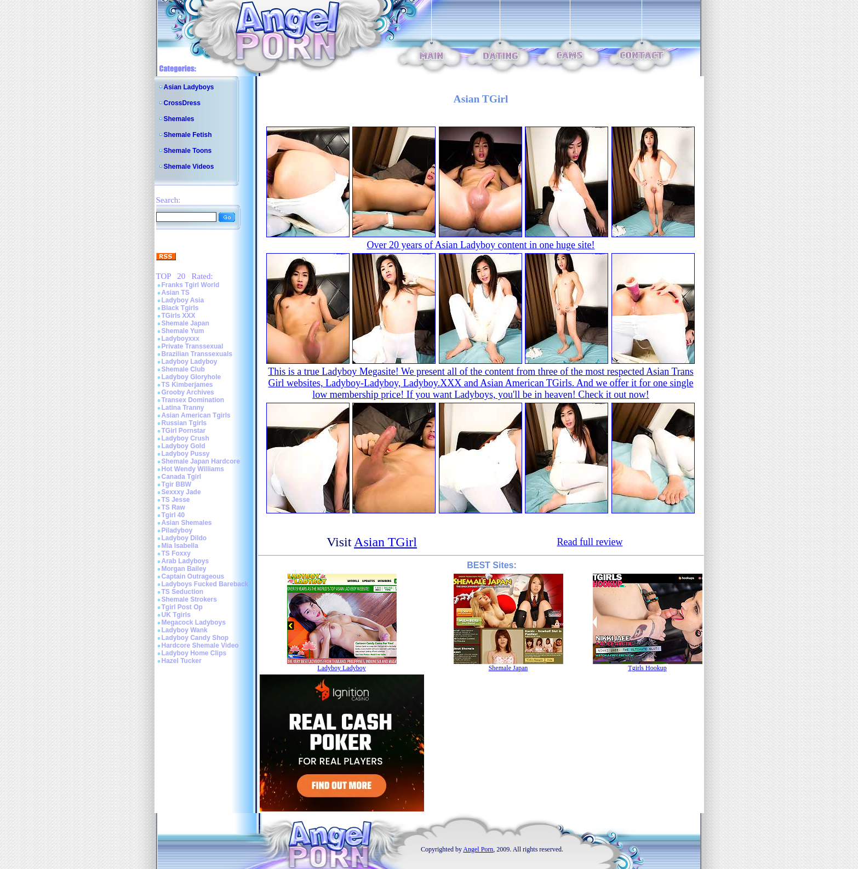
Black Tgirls (180, 308)
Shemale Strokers (189, 599)
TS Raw (173, 507)
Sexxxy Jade (181, 492)
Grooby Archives (188, 392)
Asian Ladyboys (189, 87)
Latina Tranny (183, 407)
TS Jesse (176, 500)
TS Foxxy (176, 553)
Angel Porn (478, 849)
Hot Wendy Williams (193, 469)
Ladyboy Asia (183, 300)
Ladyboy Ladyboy (190, 361)
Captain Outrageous (193, 576)
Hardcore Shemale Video (200, 645)
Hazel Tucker (182, 661)
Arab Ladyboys (185, 561)
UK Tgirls (176, 615)
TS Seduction (183, 592)
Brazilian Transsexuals (197, 354)
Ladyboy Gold (183, 446)
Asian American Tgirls (196, 415)
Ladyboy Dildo (184, 538)
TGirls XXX (179, 315)
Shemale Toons (188, 151)
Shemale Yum (183, 331)
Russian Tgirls (184, 423)
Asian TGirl (385, 542)
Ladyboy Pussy (186, 454)
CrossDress (182, 103)
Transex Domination (193, 400)
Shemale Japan (185, 323)
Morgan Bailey (184, 569)
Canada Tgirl (182, 477)
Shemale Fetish (188, 135)
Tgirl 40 (173, 515)
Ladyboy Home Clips (194, 653)
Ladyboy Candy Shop (195, 638)
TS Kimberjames (187, 384)
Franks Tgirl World (191, 285)
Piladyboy (177, 530)
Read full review (589, 541)
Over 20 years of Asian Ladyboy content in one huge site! (481, 244)
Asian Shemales (187, 523)
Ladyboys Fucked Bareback (205, 584)
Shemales (179, 119)
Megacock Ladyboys (194, 622)
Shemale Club (183, 369)
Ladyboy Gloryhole (191, 377)
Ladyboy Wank (185, 630)
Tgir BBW (177, 484)
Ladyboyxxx (180, 338)
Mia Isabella (180, 546)
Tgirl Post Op (182, 607)
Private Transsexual (193, 346)
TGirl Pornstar (184, 430)
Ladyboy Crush (185, 438)
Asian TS (176, 292)
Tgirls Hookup (647, 668)
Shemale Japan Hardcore (201, 461)
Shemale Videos (189, 166)
